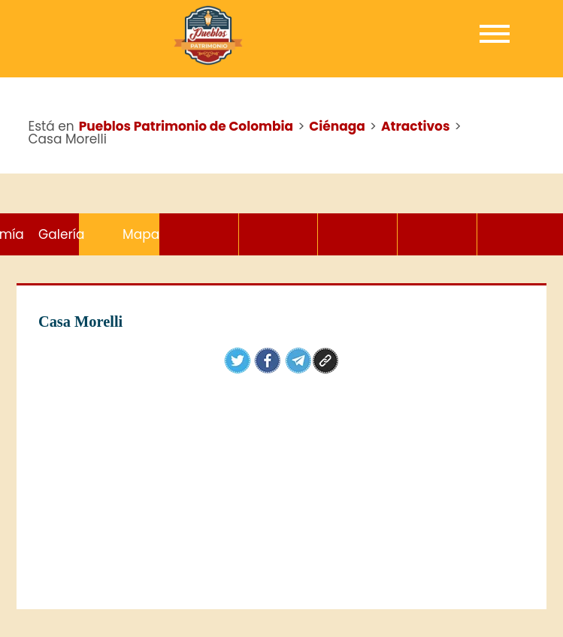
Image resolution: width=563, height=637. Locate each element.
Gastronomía (357, 234)
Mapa (516, 234)
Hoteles (278, 234)
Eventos (198, 234)
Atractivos (119, 234)
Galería (437, 234)
